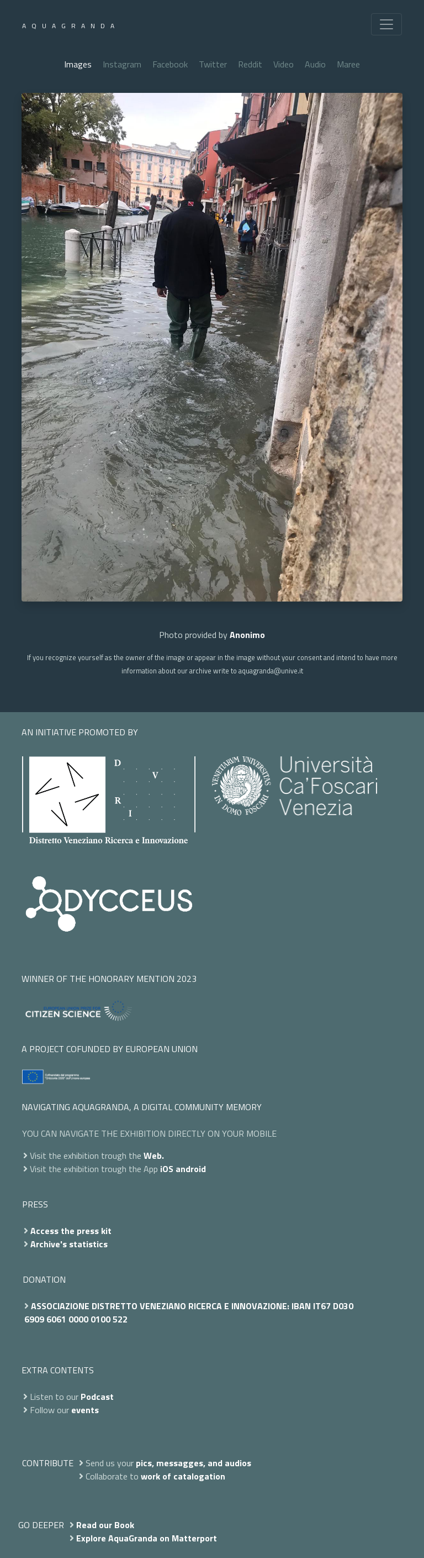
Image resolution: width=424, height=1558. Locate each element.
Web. (154, 1155)
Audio (315, 64)
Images (78, 64)
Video (283, 64)
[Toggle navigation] (386, 24)
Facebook (170, 64)
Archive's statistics (69, 1244)
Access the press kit (71, 1230)
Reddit (250, 64)
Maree (348, 64)
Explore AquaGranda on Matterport (146, 1538)
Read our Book (105, 1524)
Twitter (213, 64)
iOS (166, 1168)
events (85, 1409)
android (191, 1168)
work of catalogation (183, 1476)
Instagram (122, 64)
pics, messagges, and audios (193, 1463)
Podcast (97, 1396)
